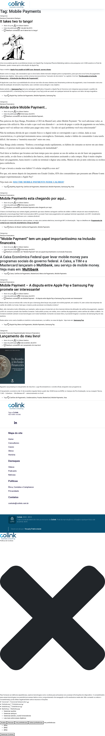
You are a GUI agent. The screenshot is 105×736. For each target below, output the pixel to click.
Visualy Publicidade (33, 529)
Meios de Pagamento (46, 273)
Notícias (12, 475)
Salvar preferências (36, 722)
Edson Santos (24, 25)
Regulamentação (19, 333)
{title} (5, 725)
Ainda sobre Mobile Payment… (23, 107)
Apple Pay (13, 95)
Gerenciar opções (10, 711)
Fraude (39, 397)
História (11, 455)
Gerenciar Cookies (7, 734)
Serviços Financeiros (7, 18)
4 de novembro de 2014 (28, 343)
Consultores (13, 443)
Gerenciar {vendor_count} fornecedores (17, 716)
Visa (72, 187)
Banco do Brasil (15, 227)
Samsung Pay (17, 89)
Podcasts (12, 471)
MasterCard (44, 187)
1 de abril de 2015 (26, 28)
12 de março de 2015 (27, 296)
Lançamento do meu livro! (20, 336)
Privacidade (13, 491)
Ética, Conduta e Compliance (21, 487)
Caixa (12, 273)
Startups (17, 18)
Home (11, 439)
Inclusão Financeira (6, 333)
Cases (11, 447)
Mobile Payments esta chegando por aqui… (33, 198)
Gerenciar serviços (10, 713)
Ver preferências (21, 722)
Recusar (11, 722)
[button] (52, 618)
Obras (11, 451)
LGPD (12, 520)
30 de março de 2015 (27, 114)
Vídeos (11, 467)
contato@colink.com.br (18, 503)
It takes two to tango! (16, 21)
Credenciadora (31, 397)
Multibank (30, 269)
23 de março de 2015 (27, 249)
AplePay (12, 187)
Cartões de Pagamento (25, 95)
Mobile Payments (40, 95)
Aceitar (3, 722)
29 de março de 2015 (27, 205)
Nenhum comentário (22, 30)
